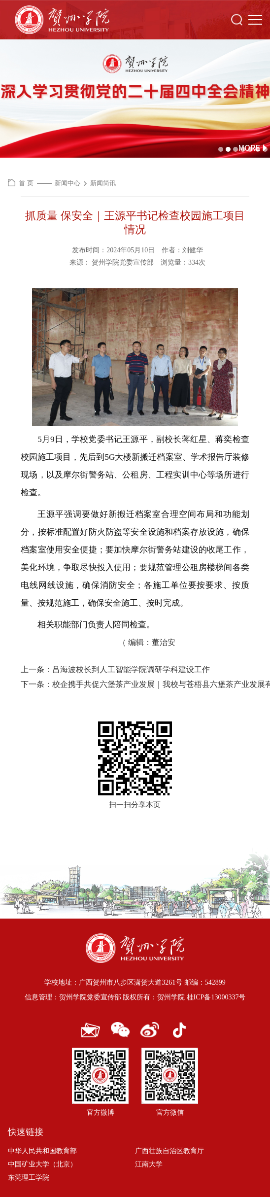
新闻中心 (67, 183)
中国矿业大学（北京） (42, 1164)
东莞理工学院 (28, 1177)
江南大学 (149, 1164)
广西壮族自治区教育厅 (169, 1151)
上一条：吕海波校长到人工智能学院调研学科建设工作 (115, 669)
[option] (135, 98)
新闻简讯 (103, 183)
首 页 (26, 183)
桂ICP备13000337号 (216, 997)
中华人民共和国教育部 (42, 1151)
